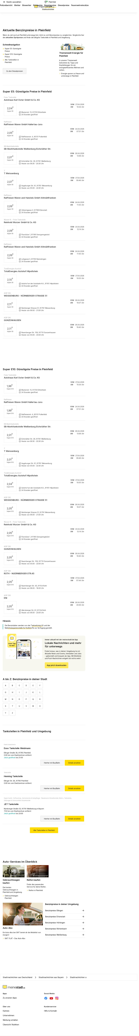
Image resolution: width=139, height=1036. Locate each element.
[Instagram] (57, 998)
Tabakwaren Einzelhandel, (50, 798)
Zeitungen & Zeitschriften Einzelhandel (17, 800)
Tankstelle (7, 772)
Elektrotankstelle (10, 744)
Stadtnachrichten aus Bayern (49, 977)
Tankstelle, (68, 798)
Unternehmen (8, 1015)
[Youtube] (51, 998)
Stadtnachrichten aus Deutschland (17, 977)
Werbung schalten (10, 1020)
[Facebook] (46, 998)
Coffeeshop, (17, 798)
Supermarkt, (8, 798)
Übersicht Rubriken (11, 1024)
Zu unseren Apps (10, 998)
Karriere (6, 1011)
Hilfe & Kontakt (50, 1011)
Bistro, (61, 798)
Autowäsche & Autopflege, (31, 798)
